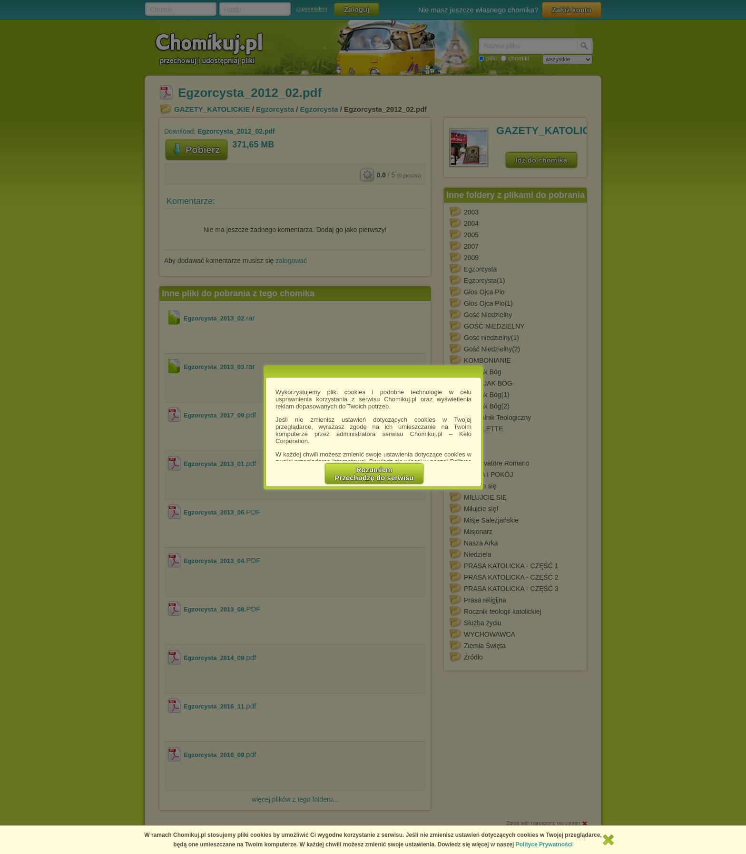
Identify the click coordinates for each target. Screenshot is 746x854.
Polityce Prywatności (544, 844)
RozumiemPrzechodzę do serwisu (374, 474)
